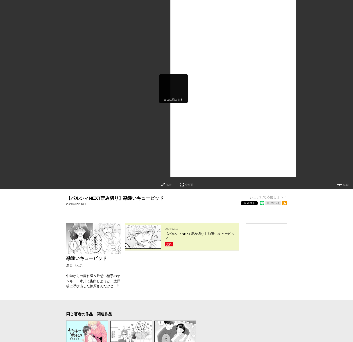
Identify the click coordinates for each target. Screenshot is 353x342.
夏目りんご (74, 265)
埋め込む (275, 203)
